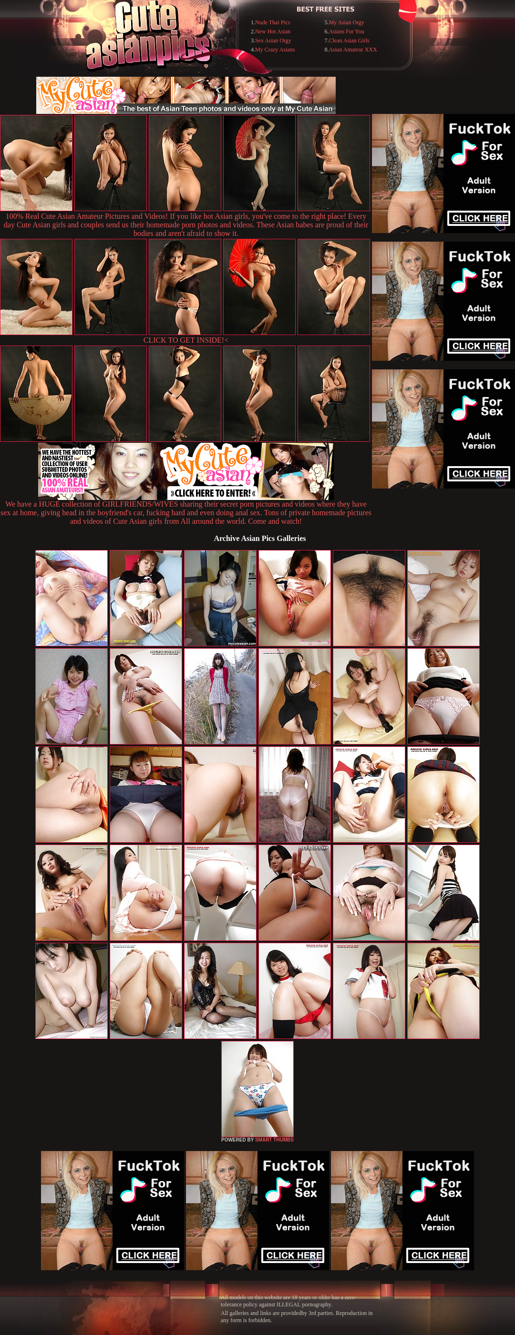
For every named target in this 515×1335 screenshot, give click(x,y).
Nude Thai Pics (272, 22)
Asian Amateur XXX (353, 49)
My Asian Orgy (346, 22)
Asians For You (346, 31)
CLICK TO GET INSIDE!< (186, 340)
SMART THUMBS (274, 1139)
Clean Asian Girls (349, 40)
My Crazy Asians (275, 49)
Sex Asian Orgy (273, 40)
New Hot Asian (272, 31)
